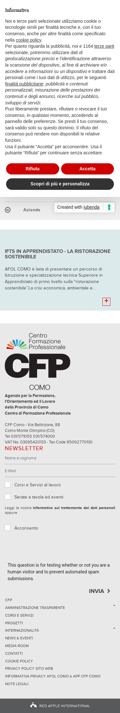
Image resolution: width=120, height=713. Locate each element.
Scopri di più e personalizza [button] (59, 183)
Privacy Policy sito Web (29, 669)
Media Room (17, 646)
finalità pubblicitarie (24, 83)
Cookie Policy (19, 661)
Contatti (14, 654)
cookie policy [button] (28, 40)
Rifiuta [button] (33, 168)
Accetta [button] (87, 168)
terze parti (104, 46)
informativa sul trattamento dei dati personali (74, 508)
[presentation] (56, 549)
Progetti (14, 623)
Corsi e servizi (19, 616)
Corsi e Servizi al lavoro (37, 485)
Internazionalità (22, 631)
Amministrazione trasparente (35, 608)
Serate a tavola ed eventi (38, 497)
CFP (8, 600)
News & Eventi (19, 638)
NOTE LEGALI (16, 684)
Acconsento (26, 528)
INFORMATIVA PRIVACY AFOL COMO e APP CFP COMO (52, 676)
